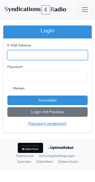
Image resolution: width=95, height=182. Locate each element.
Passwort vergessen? (47, 123)
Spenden (24, 161)
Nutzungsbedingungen (57, 155)
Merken (19, 88)
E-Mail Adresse (19, 45)
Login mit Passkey (47, 112)
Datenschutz (68, 161)
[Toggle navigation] (85, 10)
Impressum (25, 155)
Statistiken (44, 161)
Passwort (15, 66)
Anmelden (47, 100)
